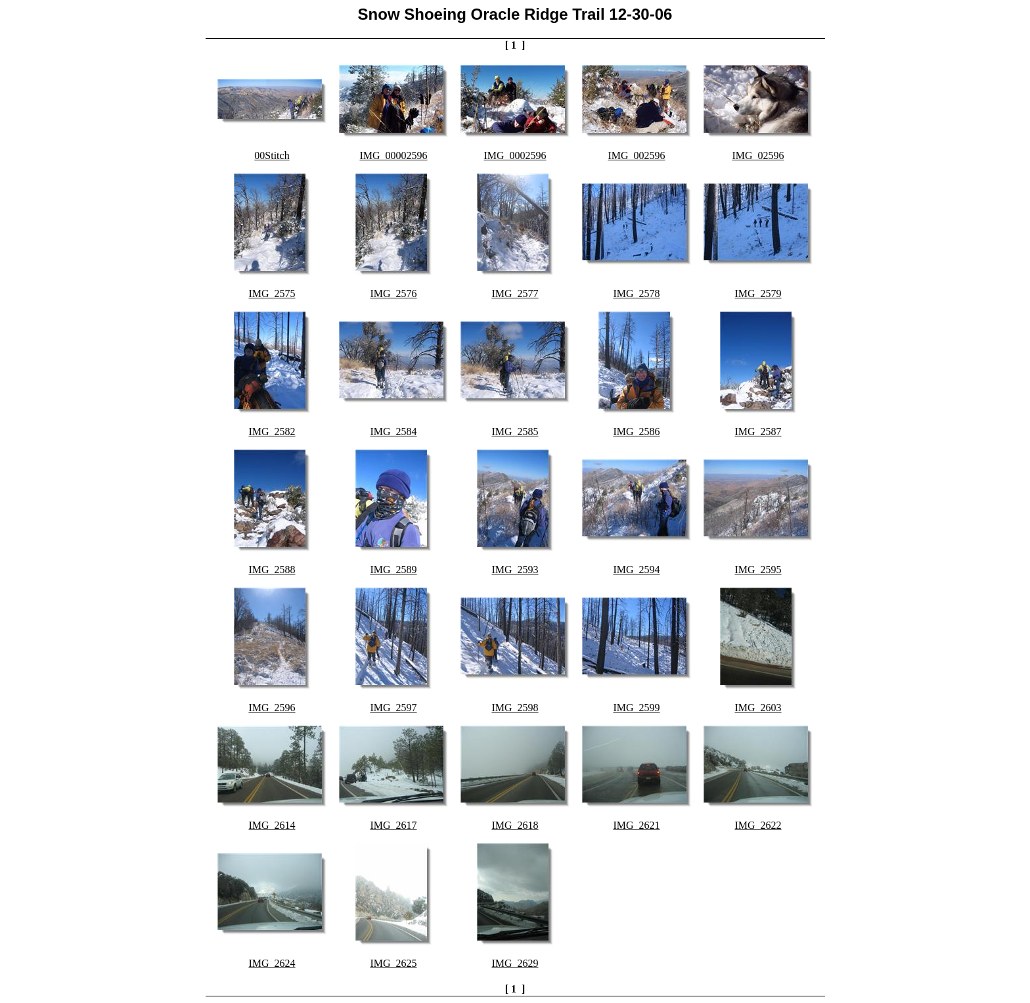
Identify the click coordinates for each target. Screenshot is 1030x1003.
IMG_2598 (514, 707)
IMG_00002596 (393, 155)
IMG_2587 (757, 431)
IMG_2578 (636, 293)
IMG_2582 (271, 431)
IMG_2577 (514, 293)
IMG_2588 (271, 569)
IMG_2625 (393, 963)
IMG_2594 (636, 569)
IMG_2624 (271, 963)
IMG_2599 (636, 707)
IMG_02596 (758, 155)
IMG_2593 (514, 569)
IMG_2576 (393, 293)
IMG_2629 (514, 963)
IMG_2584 (393, 431)
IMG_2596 (271, 707)
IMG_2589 (393, 569)
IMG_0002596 (514, 155)
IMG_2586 (636, 431)
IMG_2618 (514, 825)
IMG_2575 (271, 293)
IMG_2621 (636, 825)
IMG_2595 (757, 569)
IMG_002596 (636, 155)
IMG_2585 (514, 431)
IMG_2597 (393, 707)
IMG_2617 (393, 825)
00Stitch (271, 155)
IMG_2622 (757, 825)
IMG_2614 (271, 825)
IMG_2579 (757, 293)
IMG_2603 (757, 707)
